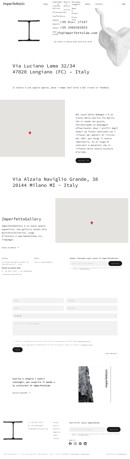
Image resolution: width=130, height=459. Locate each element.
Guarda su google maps (11, 268)
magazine (56, 432)
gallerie (56, 429)
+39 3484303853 (73, 27)
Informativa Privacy (85, 269)
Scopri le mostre (10, 247)
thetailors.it (123, 454)
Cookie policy (85, 454)
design (56, 422)
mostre (56, 425)
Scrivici (83, 160)
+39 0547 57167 (73, 22)
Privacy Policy (75, 454)
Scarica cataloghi (21, 393)
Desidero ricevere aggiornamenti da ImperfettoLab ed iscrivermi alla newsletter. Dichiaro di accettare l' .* (95, 268)
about (55, 435)
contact (56, 438)
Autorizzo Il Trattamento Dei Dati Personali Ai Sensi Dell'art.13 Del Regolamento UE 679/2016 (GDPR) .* (51, 341)
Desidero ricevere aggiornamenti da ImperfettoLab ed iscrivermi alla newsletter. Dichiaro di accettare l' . (52, 345)
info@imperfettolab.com (75, 33)
